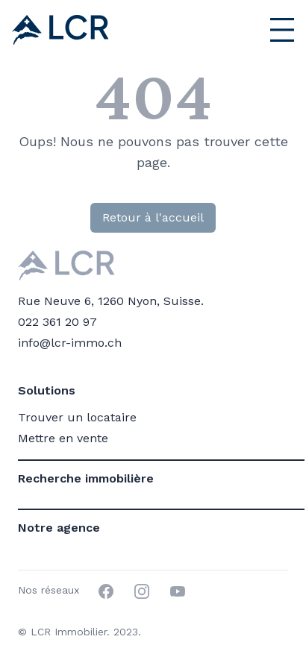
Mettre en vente (63, 438)
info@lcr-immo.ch (70, 343)
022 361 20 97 (57, 322)
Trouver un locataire (77, 417)
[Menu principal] (234, 30)
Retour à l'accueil (153, 217)
